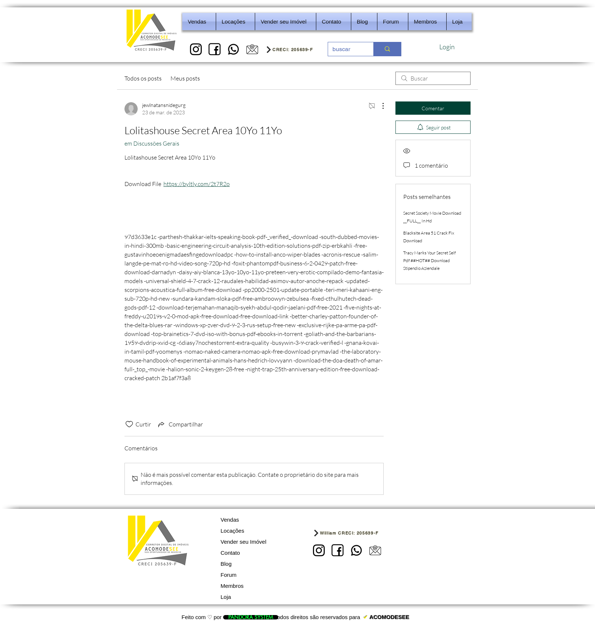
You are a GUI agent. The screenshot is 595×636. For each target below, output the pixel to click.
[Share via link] (180, 424)
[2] (214, 49)
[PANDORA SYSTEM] (250, 617)
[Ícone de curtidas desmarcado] (129, 424)
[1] (196, 49)
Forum (228, 575)
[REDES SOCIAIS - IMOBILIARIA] (233, 49)
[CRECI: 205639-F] (294, 49)
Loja (226, 597)
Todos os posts (143, 78)
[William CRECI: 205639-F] (356, 533)
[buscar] (345, 49)
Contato (230, 553)
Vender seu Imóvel (243, 542)
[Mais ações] (379, 105)
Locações (232, 531)
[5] (252, 49)
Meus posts (185, 78)
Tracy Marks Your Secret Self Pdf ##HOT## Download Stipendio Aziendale (429, 260)
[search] (433, 78)
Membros (232, 586)
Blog (226, 564)
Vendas (230, 520)
